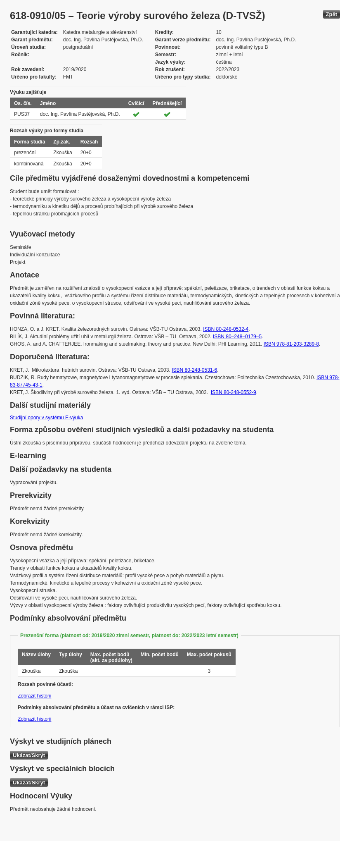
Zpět (331, 14)
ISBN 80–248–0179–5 (237, 336)
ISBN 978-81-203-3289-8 (291, 344)
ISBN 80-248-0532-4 (225, 329)
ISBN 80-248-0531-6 (194, 370)
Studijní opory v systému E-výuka (46, 417)
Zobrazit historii (34, 696)
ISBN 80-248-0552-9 (233, 392)
